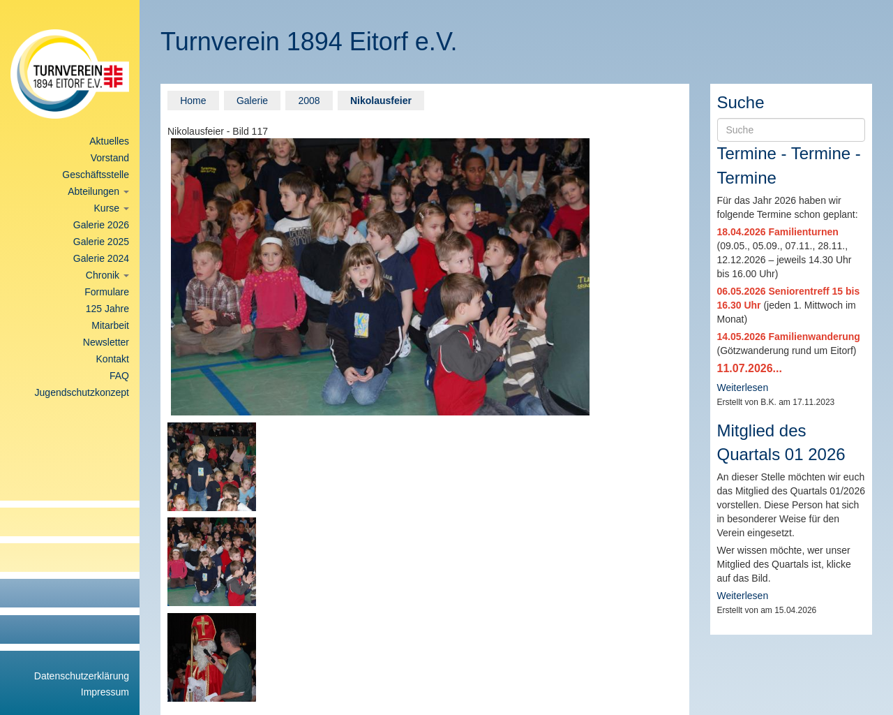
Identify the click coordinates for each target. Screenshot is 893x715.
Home (193, 100)
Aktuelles (109, 141)
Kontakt (112, 358)
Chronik (107, 275)
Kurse (111, 208)
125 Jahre (107, 308)
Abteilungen (98, 191)
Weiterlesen (743, 387)
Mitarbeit (110, 325)
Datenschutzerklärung (81, 675)
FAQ (119, 375)
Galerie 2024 (101, 258)
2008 (309, 100)
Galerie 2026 (101, 224)
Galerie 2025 (101, 241)
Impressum (105, 692)
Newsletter (106, 342)
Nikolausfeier (381, 100)
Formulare (106, 291)
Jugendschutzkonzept (82, 392)
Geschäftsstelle (95, 174)
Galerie (252, 100)
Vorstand (110, 157)
